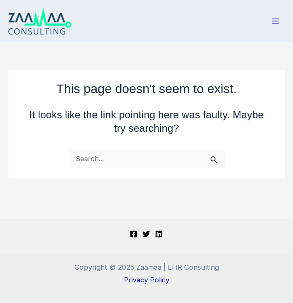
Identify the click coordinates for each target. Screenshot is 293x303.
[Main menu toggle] (275, 21)
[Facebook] (133, 234)
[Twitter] (146, 234)
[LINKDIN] (159, 234)
